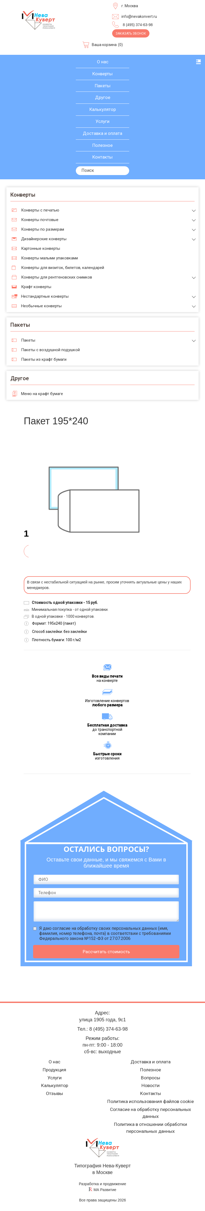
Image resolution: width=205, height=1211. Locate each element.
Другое (102, 97)
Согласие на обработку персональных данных (151, 1112)
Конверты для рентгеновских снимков (56, 277)
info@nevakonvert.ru (139, 16)
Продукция (54, 1068)
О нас (102, 61)
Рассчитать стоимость (106, 951)
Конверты (102, 73)
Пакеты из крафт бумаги (43, 359)
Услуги (102, 121)
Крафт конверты (36, 286)
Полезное (102, 145)
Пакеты (103, 85)
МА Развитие (104, 1190)
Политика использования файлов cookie (150, 1101)
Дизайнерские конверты (43, 239)
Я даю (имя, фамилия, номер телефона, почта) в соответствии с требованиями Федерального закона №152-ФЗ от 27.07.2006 (105, 933)
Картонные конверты (40, 248)
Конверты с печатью (40, 210)
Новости (150, 1084)
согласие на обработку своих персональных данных (105, 928)
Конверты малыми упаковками (49, 258)
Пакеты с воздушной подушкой (50, 349)
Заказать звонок (131, 33)
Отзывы (55, 1092)
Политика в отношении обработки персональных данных (150, 1128)
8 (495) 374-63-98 (138, 25)
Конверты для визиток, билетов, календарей (62, 267)
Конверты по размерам (42, 229)
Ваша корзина (104, 45)
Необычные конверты (41, 306)
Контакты (102, 157)
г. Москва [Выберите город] (129, 6)
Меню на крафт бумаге (42, 393)
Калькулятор (102, 109)
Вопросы (151, 1076)
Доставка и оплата (102, 133)
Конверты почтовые (39, 219)
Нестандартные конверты (45, 296)
